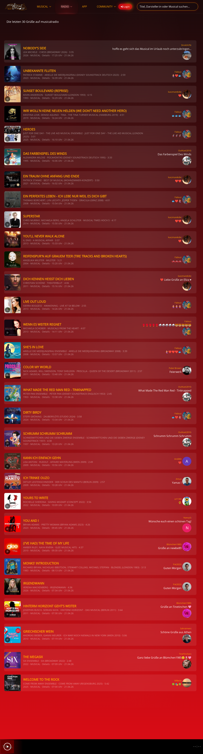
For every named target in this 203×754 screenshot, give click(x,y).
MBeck (177, 680)
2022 (25, 505)
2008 (25, 203)
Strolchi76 (186, 45)
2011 (25, 286)
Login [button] (125, 6)
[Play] (7, 746)
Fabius (178, 71)
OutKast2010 (184, 150)
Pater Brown (175, 368)
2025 (25, 139)
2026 (25, 55)
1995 (25, 160)
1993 (25, 98)
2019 (25, 118)
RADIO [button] (66, 6)
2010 (25, 550)
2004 (25, 263)
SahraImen (185, 628)
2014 (25, 223)
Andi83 (177, 458)
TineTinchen (185, 653)
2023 (25, 78)
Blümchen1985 (174, 544)
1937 (25, 444)
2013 (25, 243)
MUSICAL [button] (44, 6)
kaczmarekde (174, 91)
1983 (25, 570)
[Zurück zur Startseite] (16, 6)
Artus (178, 478)
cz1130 (177, 498)
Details (46, 55)
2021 (25, 183)
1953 (25, 397)
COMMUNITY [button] (106, 6)
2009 (25, 465)
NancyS (187, 517)
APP (84, 6)
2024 (25, 419)
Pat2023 (177, 564)
